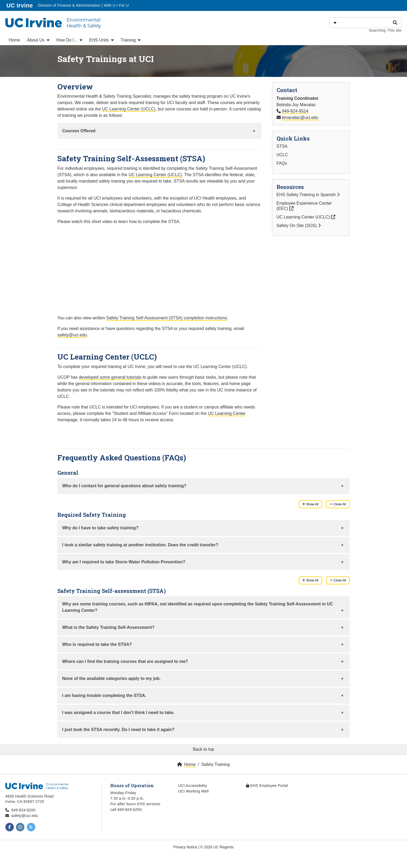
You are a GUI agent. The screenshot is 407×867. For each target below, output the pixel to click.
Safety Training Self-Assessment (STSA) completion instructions (166, 318)
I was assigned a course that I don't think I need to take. (118, 712)
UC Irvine (20, 5)
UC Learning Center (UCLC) (128, 109)
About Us (38, 40)
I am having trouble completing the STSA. (104, 695)
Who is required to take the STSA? (97, 644)
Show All (310, 504)
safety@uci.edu (72, 335)
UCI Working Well (193, 791)
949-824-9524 (295, 111)
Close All (338, 504)
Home (14, 40)
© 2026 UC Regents (217, 847)
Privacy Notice (185, 847)
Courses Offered (78, 131)
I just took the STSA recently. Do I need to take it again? (118, 729)
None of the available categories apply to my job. (111, 678)
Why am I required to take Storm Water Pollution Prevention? (123, 562)
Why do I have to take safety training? (100, 528)
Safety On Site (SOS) (299, 225)
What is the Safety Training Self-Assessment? (108, 627)
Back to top (203, 749)
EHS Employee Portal (267, 785)
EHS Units (101, 40)
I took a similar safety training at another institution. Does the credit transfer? (140, 545)
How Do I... (69, 40)
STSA (282, 146)
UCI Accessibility (192, 785)
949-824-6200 (23, 810)
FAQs (282, 163)
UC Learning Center (226, 413)
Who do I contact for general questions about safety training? (124, 486)
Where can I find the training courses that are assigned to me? (125, 661)
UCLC (282, 154)
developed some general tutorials (110, 377)
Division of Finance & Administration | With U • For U (83, 5)
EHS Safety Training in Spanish (308, 194)
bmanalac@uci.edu (300, 117)
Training (131, 40)
